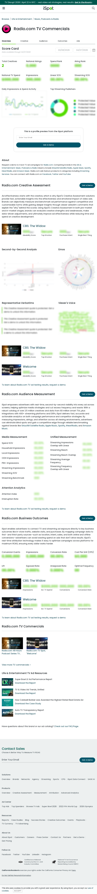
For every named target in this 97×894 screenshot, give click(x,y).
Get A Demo (48, 145)
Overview (6, 41)
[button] (75, 50)
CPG (63, 779)
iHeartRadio (7, 171)
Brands (16, 779)
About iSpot (7, 837)
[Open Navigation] (3, 8)
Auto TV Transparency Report (29, 710)
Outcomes (62, 41)
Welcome (29, 367)
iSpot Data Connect (76, 779)
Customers (20, 837)
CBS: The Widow (34, 226)
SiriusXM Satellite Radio (62, 168)
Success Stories (38, 820)
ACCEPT (17, 890)
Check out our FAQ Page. (66, 726)
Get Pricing (7, 841)
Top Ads (5, 806)
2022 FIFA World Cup (68, 806)
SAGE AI (91, 779)
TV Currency (7, 823)
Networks (25, 779)
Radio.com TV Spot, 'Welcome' (36, 652)
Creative (24, 41)
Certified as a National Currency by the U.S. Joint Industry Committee (33, 862)
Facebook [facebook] (6, 854)
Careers (30, 837)
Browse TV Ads (33, 806)
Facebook (46, 174)
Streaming (46, 779)
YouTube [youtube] (26, 854)
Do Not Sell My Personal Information (16, 875)
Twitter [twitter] (16, 854)
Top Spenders (17, 806)
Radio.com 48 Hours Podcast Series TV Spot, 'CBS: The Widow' (12, 652)
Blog (27, 820)
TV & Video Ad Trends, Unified (29, 689)
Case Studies (17, 820)
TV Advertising (21, 823)
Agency (35, 779)
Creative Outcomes (56, 820)
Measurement (40, 793)
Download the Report (25, 683)
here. (74, 870)
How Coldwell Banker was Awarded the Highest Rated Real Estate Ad (49, 700)
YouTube (67, 174)
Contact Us (56, 837)
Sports (56, 779)
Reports (5, 820)
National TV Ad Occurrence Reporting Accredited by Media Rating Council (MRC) (68, 862)
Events (71, 820)
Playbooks (80, 820)
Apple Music (78, 168)
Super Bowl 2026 (49, 806)
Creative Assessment (22, 793)
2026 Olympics (86, 806)
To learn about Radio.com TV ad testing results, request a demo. (34, 384)
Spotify (88, 168)
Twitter (55, 174)
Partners (67, 837)
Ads (78, 41)
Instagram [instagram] (46, 854)
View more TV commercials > (16, 664)
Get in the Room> (83, 2)
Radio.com (48, 165)
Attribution (54, 793)
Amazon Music (23, 171)
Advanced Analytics (70, 793)
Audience (43, 41)
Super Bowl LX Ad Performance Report (33, 679)
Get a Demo (87, 185)
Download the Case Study (28, 703)
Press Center (42, 837)
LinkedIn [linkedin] (35, 854)
